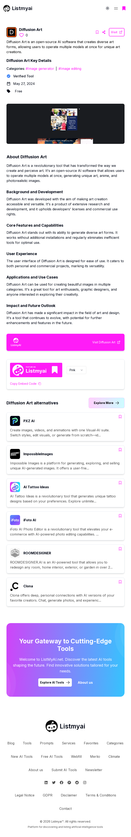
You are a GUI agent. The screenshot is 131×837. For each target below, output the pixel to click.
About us (35, 770)
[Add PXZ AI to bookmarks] (120, 417)
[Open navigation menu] (115, 8)
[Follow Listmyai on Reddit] (77, 782)
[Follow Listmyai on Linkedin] (46, 782)
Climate (114, 756)
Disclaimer (69, 795)
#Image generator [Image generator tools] (40, 68)
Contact (65, 808)
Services (68, 743)
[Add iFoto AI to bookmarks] (120, 516)
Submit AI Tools (64, 770)
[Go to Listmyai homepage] (65, 726)
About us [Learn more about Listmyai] (85, 682)
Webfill (76, 756)
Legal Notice (24, 795)
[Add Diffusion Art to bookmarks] (97, 32)
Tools (27, 743)
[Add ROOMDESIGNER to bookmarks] (120, 549)
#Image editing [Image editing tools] (70, 68)
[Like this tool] (21, 35)
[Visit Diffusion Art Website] (103, 32)
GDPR (47, 795)
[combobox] (76, 370)
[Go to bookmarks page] (124, 8)
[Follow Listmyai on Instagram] (84, 782)
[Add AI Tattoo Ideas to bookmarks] (120, 483)
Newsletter (93, 770)
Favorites (91, 743)
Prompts (46, 743)
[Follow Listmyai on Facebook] (61, 782)
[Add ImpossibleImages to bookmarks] (120, 450)
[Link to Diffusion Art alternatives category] (107, 403)
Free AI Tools (52, 756)
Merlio (95, 756)
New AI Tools (22, 756)
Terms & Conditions (100, 795)
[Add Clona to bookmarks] (120, 582)
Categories (115, 743)
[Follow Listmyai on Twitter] (54, 782)
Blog (10, 743)
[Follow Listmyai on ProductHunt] (69, 782)
